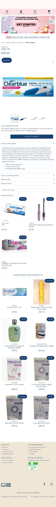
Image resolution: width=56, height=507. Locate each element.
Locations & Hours (7, 451)
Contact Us (5, 449)
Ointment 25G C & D (14, 307)
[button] (53, 62)
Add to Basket (32, 136)
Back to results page (8, 190)
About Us (4, 447)
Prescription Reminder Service (37, 447)
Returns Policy (32, 451)
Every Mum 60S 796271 (41, 423)
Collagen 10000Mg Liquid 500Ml (42, 346)
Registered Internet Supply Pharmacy (38, 460)
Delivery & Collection (34, 449)
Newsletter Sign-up (7, 454)
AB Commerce (51, 496)
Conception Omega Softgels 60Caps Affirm (41, 385)
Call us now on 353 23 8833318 (28, 493)
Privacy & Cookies (7, 462)
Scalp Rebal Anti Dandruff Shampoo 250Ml (14, 347)
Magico (37, 496)
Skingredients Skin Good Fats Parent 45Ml (41, 308)
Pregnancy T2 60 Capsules (14, 384)
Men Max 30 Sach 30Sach (14, 423)
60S (3, 225)
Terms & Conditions (7, 460)
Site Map (31, 454)
